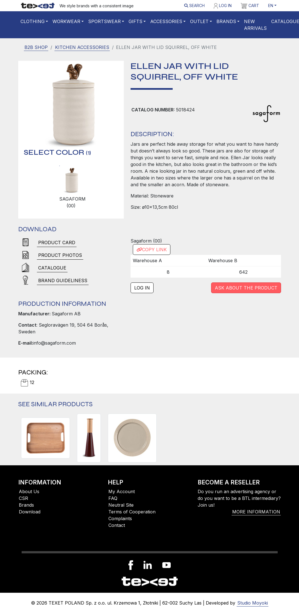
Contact (116, 525)
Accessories (166, 21)
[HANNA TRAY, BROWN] (45, 438)
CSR (23, 498)
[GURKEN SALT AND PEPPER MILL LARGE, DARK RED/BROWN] (88, 438)
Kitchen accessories (82, 47)
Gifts (135, 21)
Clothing (32, 21)
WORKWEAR (66, 21)
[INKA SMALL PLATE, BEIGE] (132, 438)
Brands (226, 21)
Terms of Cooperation (132, 512)
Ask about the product (246, 288)
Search (194, 5)
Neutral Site (121, 505)
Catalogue (52, 268)
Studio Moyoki (252, 603)
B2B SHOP (36, 47)
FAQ (112, 498)
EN (270, 5)
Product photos (60, 255)
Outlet (199, 21)
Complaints (120, 518)
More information (256, 512)
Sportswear (104, 21)
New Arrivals (255, 25)
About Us (29, 491)
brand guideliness (62, 280)
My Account (121, 491)
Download (29, 512)
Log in (222, 6)
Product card (56, 242)
